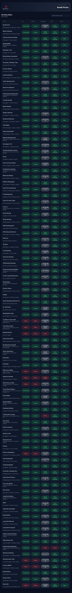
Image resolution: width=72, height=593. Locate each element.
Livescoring (26, 26)
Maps (64, 26)
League (35, 26)
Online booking (45, 32)
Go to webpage (55, 26)
